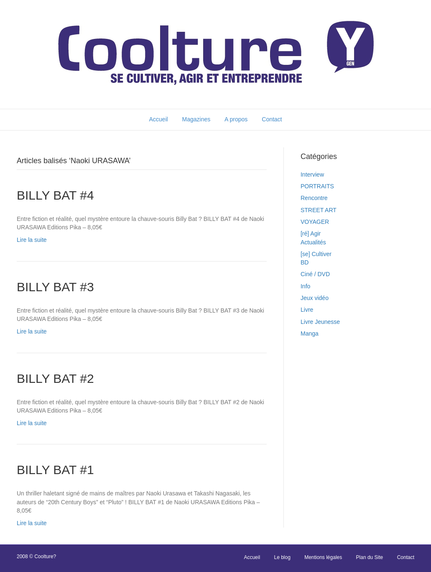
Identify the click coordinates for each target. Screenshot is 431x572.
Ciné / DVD (315, 274)
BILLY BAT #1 (55, 470)
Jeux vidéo (315, 298)
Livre (307, 309)
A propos (235, 119)
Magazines (196, 119)
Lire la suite (32, 239)
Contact (272, 119)
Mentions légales (323, 557)
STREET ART (319, 210)
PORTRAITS (317, 186)
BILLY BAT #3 (55, 287)
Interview (312, 174)
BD (305, 262)
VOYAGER (315, 221)
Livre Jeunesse (320, 321)
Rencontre (314, 198)
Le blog (282, 557)
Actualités (313, 242)
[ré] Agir (311, 233)
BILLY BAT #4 (55, 195)
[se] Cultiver (316, 254)
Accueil (158, 119)
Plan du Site (369, 557)
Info (305, 286)
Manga (310, 333)
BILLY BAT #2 (55, 378)
